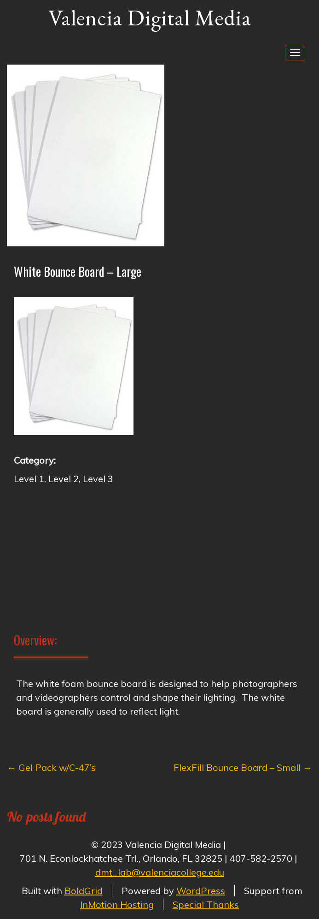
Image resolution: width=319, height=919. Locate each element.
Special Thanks (206, 904)
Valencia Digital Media (149, 17)
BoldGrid (83, 890)
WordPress (200, 890)
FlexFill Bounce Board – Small (243, 767)
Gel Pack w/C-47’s (51, 767)
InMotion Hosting (117, 904)
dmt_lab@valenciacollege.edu (159, 872)
